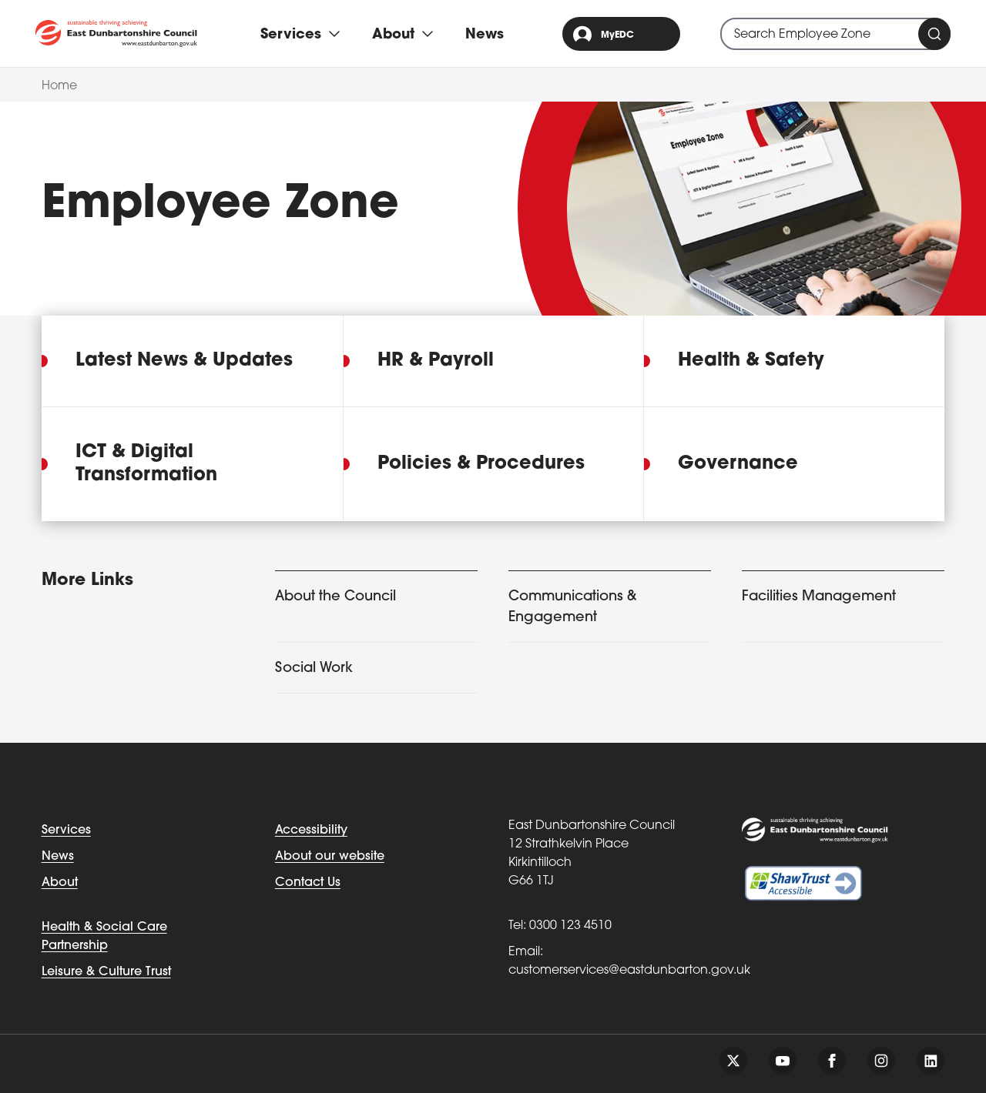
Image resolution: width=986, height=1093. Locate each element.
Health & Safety (751, 361)
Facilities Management (819, 597)
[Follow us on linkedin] (930, 1061)
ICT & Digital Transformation (146, 464)
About (60, 883)
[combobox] (835, 34)
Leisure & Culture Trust (106, 972)
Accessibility (311, 830)
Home (59, 86)
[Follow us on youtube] (783, 1061)
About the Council (335, 597)
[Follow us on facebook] (832, 1061)
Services (66, 830)
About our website (329, 857)
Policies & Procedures (481, 464)
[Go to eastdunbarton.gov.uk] (116, 33)
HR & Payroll (435, 361)
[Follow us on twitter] (733, 1061)
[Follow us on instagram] (881, 1061)
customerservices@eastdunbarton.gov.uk (629, 970)
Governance (738, 464)
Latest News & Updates (184, 361)
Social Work (314, 668)
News (484, 35)
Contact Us (307, 883)
